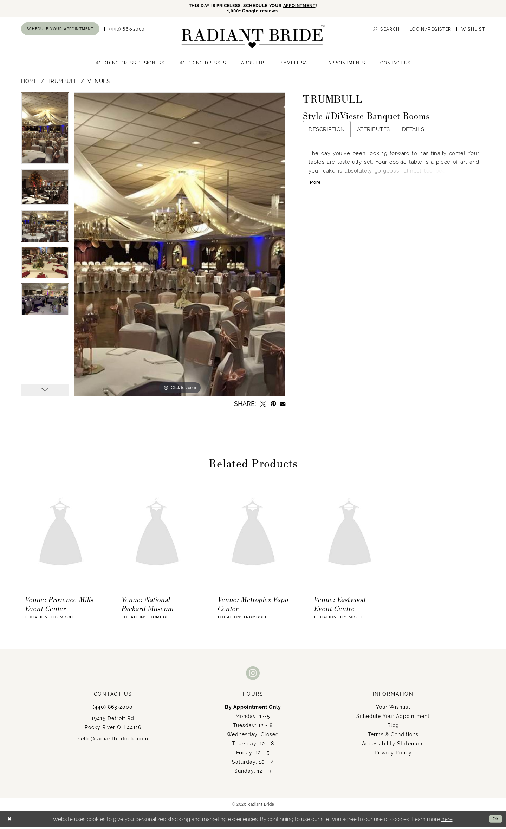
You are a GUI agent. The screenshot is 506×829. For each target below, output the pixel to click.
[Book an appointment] (60, 31)
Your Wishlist (393, 709)
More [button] (317, 187)
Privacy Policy (393, 755)
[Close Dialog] (10, 821)
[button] (430, 31)
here (447, 821)
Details (413, 132)
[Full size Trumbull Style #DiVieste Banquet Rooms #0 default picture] (179, 247)
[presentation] (60, 536)
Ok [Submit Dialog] (494, 821)
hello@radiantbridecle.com (113, 741)
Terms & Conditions (393, 737)
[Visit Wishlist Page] (473, 31)
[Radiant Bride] (253, 39)
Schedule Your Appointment (393, 718)
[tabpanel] (45, 133)
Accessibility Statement (393, 746)
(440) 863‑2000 (113, 709)
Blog (393, 728)
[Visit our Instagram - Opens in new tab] (253, 675)
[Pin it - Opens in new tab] (273, 406)
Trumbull (62, 83)
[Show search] (386, 31)
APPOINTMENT (311, 6)
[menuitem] (60, 31)
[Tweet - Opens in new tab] (263, 406)
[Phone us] (127, 31)
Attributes (373, 132)
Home (29, 83)
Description (327, 132)
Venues (98, 83)
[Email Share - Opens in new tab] (282, 406)
